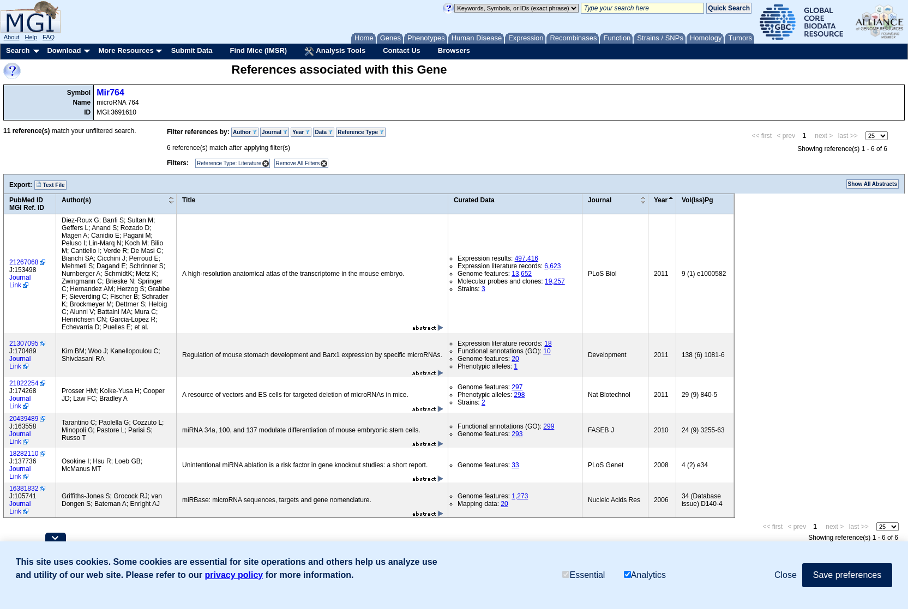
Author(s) (76, 200)
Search (17, 50)
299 (548, 426)
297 (517, 387)
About (12, 37)
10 (546, 351)
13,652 (522, 274)
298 (519, 395)
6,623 (552, 266)
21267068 (23, 262)
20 (515, 359)
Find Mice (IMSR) (258, 50)
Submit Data (192, 50)
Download (64, 50)
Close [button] (785, 575)
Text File (50, 185)
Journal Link (20, 281)
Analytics (645, 575)
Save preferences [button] (847, 575)
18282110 (23, 453)
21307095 (23, 343)
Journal (274, 132)
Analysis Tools (334, 51)
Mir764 (110, 92)
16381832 (23, 488)
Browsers (454, 50)
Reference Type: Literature (229, 163)
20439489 (23, 419)
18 (547, 343)
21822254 (23, 383)
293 (517, 434)
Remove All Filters (298, 163)
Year (301, 132)
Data (323, 132)
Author (245, 132)
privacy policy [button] (234, 575)
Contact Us (401, 50)
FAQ (49, 37)
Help (31, 37)
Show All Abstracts (872, 184)
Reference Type (361, 132)
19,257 (555, 281)
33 (515, 465)
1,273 (520, 496)
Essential (583, 575)
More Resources (125, 50)
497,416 (526, 258)
